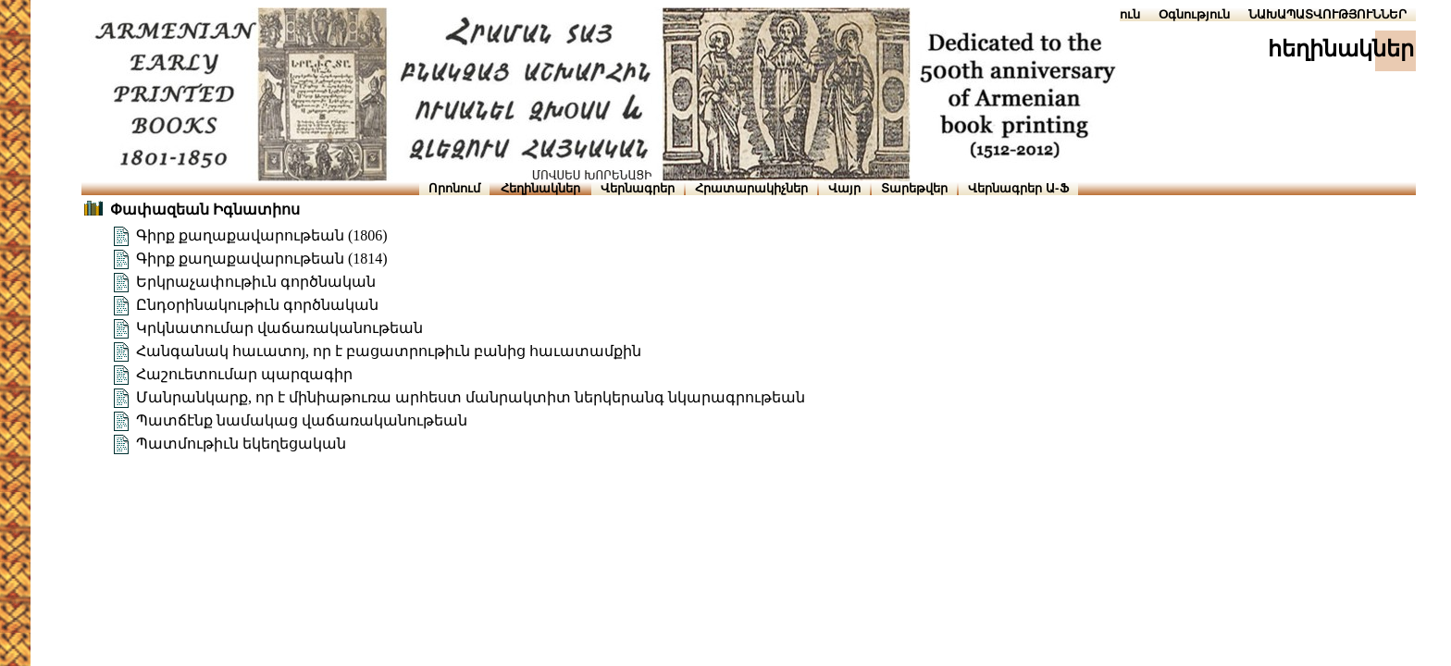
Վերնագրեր (638, 188)
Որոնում (454, 188)
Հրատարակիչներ (751, 188)
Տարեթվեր (914, 188)
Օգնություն (1194, 14)
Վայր (844, 188)
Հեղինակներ (540, 188)
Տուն (1125, 14)
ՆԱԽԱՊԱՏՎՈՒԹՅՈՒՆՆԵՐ (1327, 14)
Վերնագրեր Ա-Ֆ (1018, 188)
